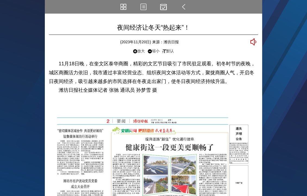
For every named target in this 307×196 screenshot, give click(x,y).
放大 (139, 51)
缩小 (153, 51)
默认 (168, 51)
